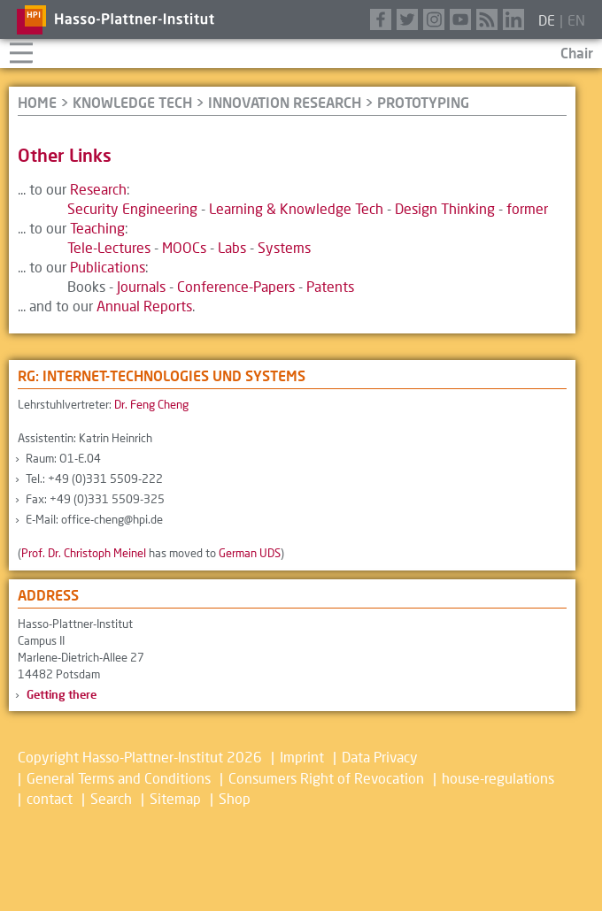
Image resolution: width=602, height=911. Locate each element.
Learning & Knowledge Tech (296, 208)
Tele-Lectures (108, 247)
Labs (232, 247)
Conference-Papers (236, 286)
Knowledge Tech (132, 102)
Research (98, 188)
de (546, 19)
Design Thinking (445, 208)
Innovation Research (284, 102)
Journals (141, 286)
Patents (330, 286)
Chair (576, 52)
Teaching (97, 227)
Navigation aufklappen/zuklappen (21, 51)
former (527, 208)
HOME (37, 102)
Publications (107, 266)
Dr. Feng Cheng (151, 404)
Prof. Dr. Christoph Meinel (83, 553)
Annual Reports (144, 305)
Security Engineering (132, 208)
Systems (284, 247)
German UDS (250, 553)
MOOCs (184, 247)
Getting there (61, 694)
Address (48, 594)
